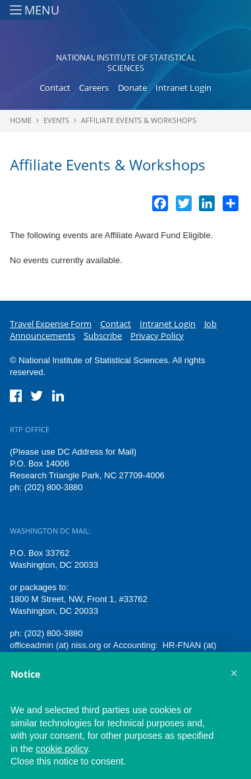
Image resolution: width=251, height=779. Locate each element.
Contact (55, 87)
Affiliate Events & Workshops (138, 120)
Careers (94, 87)
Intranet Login (183, 87)
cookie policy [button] (62, 748)
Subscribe (103, 335)
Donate (132, 87)
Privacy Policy (157, 335)
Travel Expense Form (51, 324)
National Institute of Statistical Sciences (126, 63)
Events (56, 120)
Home (21, 120)
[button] (233, 673)
